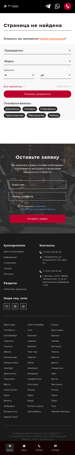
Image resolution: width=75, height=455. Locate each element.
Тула (53, 406)
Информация (10, 257)
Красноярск (57, 330)
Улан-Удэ (32, 352)
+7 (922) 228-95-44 (52, 252)
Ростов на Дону (35, 406)
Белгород (56, 346)
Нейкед (54, 115)
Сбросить (63, 86)
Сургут (31, 363)
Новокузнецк (10, 357)
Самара (55, 341)
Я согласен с (38, 207)
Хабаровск (9, 406)
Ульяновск (9, 379)
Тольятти (8, 346)
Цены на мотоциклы (14, 252)
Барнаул (55, 335)
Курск (7, 395)
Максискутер (36, 115)
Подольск (9, 341)
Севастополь (10, 390)
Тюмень (55, 352)
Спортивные (48, 109)
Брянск (54, 363)
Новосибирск (34, 411)
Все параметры (15, 86)
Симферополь (35, 379)
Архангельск (10, 373)
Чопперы (29, 109)
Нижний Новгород (60, 411)
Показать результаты (37, 94)
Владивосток (10, 411)
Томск (54, 395)
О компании (10, 263)
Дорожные (12, 109)
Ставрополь (57, 368)
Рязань (54, 390)
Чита (30, 330)
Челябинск (9, 330)
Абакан (7, 352)
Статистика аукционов (15, 289)
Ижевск (7, 401)
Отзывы (8, 268)
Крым (30, 395)
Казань (54, 325)
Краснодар (9, 325)
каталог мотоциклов (52, 38)
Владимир (33, 373)
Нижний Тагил (11, 417)
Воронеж (32, 335)
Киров (31, 401)
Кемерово (33, 368)
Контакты (8, 274)
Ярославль (56, 384)
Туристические (14, 115)
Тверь (54, 401)
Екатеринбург (10, 335)
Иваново (32, 346)
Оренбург (8, 368)
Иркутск (55, 357)
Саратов (32, 357)
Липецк (31, 390)
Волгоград (33, 384)
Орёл (53, 373)
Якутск (54, 379)
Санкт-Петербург (36, 325)
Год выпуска (9, 70)
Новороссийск (11, 363)
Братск (7, 384)
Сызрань (32, 341)
